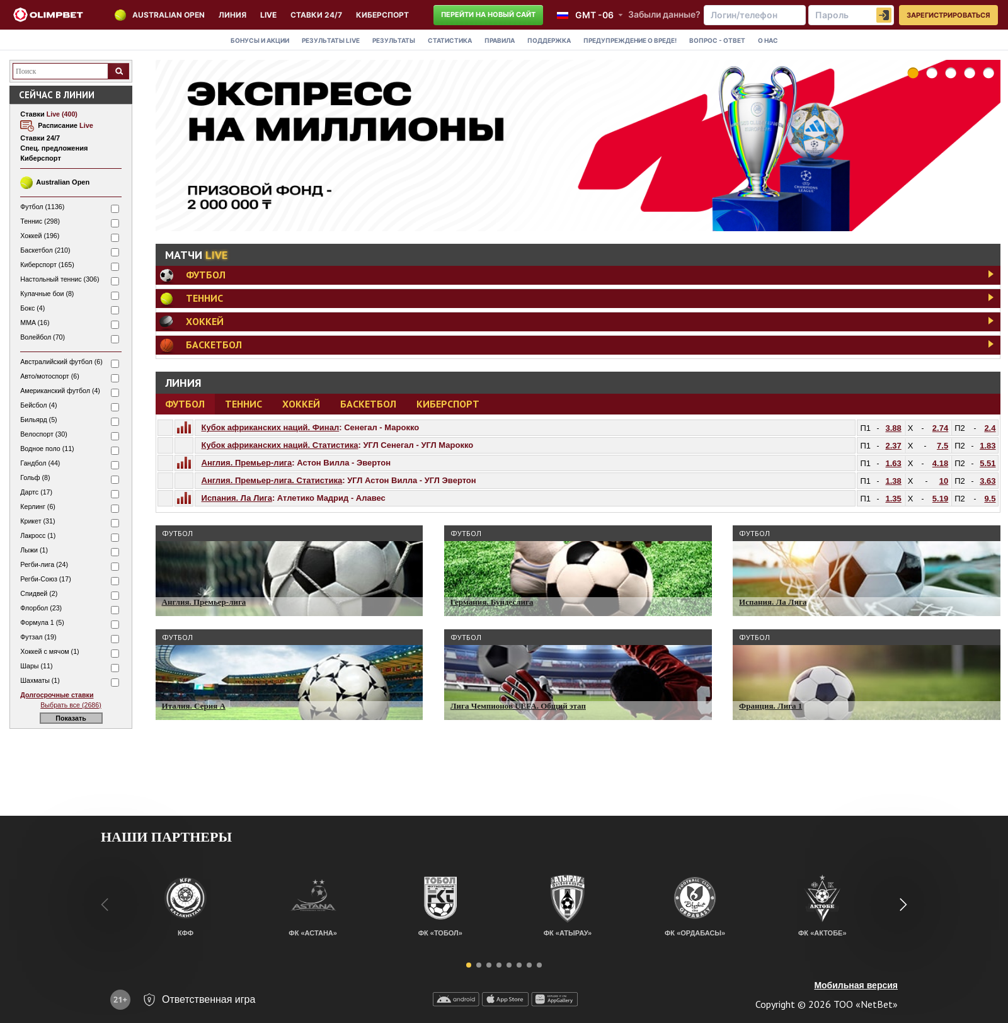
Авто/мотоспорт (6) (49, 376)
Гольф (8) (35, 477)
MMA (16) (34, 322)
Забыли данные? (664, 14)
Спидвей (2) (38, 593)
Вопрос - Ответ (717, 40)
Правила (499, 40)
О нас (768, 40)
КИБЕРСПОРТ (382, 15)
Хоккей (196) (39, 235)
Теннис (243, 403)
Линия (232, 15)
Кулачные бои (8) (47, 293)
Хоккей (301, 403)
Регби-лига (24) (44, 564)
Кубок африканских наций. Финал (271, 427)
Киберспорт (447, 403)
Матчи (196, 255)
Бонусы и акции (260, 40)
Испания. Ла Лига (237, 498)
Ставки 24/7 (316, 15)
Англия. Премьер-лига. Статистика (272, 480)
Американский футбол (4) (60, 390)
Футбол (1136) (42, 206)
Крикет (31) (37, 521)
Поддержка (549, 40)
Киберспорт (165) (47, 264)
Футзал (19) (38, 637)
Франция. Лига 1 (770, 706)
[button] (468, 965)
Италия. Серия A (194, 706)
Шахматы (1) (40, 680)
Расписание (65, 125)
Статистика (450, 40)
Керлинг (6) (37, 506)
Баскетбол (368, 403)
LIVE (268, 15)
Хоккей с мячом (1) (49, 651)
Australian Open (168, 15)
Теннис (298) (40, 221)
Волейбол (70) (42, 337)
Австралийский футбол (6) (61, 361)
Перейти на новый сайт (488, 14)
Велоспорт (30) (43, 434)
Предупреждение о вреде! (630, 40)
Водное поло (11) (47, 448)
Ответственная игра (208, 999)
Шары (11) (36, 666)
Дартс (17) (36, 492)
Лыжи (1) (34, 550)
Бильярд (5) (38, 419)
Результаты (331, 40)
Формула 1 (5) (42, 622)
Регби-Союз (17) (45, 579)
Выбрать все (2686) (70, 705)
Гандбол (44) (40, 463)
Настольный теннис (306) (59, 279)
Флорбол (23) (41, 608)
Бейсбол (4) (38, 405)
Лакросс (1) (37, 535)
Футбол (185, 403)
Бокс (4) (32, 308)
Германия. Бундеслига (492, 602)
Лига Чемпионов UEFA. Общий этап (518, 706)
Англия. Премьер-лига (247, 462)
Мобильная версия (856, 985)
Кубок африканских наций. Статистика (280, 445)
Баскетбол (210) (45, 250)
